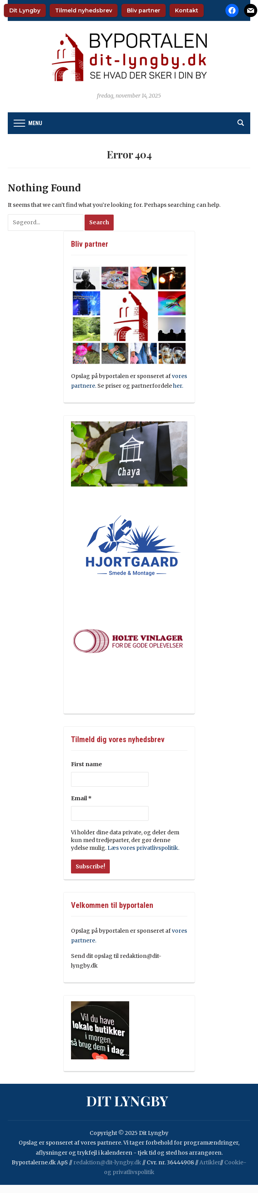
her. (178, 385)
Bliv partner (143, 10)
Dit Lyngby (24, 10)
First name (86, 764)
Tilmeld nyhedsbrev (83, 10)
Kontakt (186, 10)
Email (81, 798)
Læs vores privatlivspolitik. (143, 847)
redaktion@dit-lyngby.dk (107, 1162)
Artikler (209, 1162)
